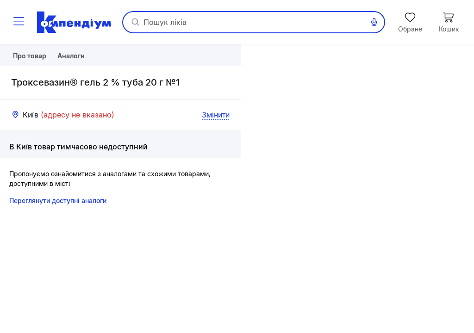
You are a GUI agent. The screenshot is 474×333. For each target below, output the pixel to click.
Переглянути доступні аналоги (57, 225)
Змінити (216, 139)
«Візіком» (460, 329)
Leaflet (379, 329)
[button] (357, 188)
